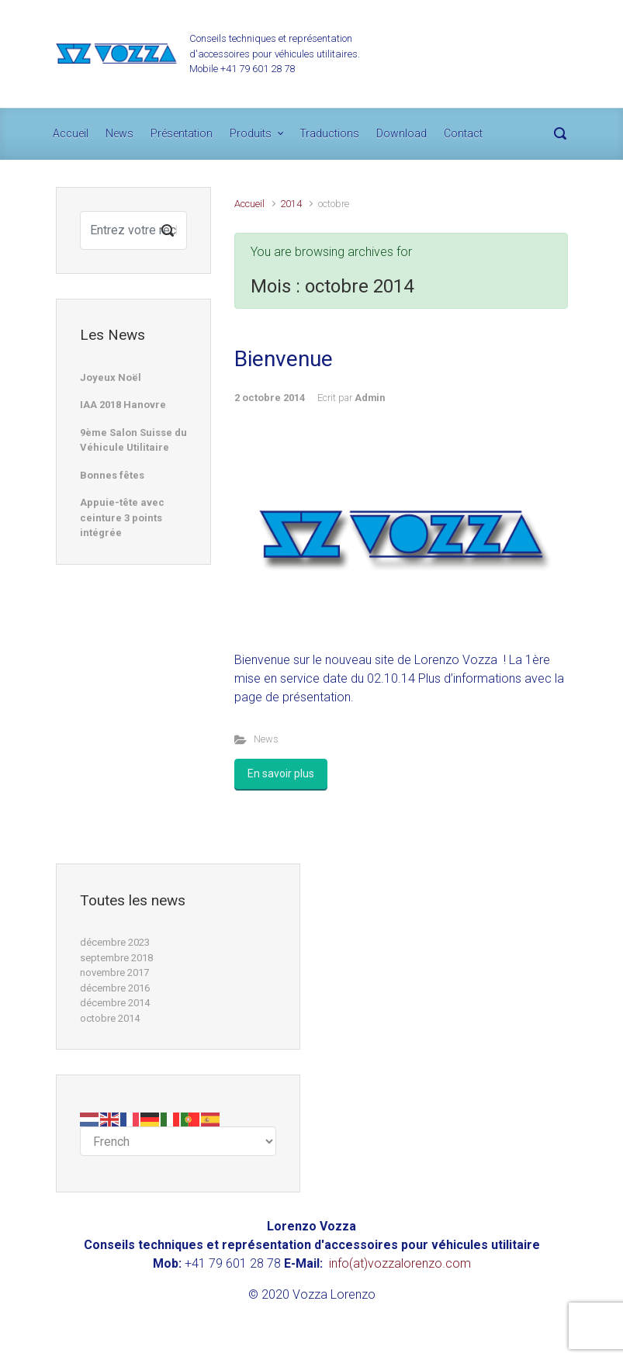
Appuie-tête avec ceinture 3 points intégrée (122, 517)
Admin (370, 397)
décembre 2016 (115, 988)
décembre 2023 (115, 942)
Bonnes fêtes (112, 475)
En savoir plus (280, 773)
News (266, 739)
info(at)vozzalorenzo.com (400, 1263)
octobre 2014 (110, 1018)
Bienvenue (283, 359)
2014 (291, 203)
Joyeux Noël (110, 377)
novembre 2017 (114, 972)
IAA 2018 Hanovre (123, 404)
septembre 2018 (116, 958)
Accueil (249, 203)
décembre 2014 (115, 1003)
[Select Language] (178, 1141)
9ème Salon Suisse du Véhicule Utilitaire (133, 440)
